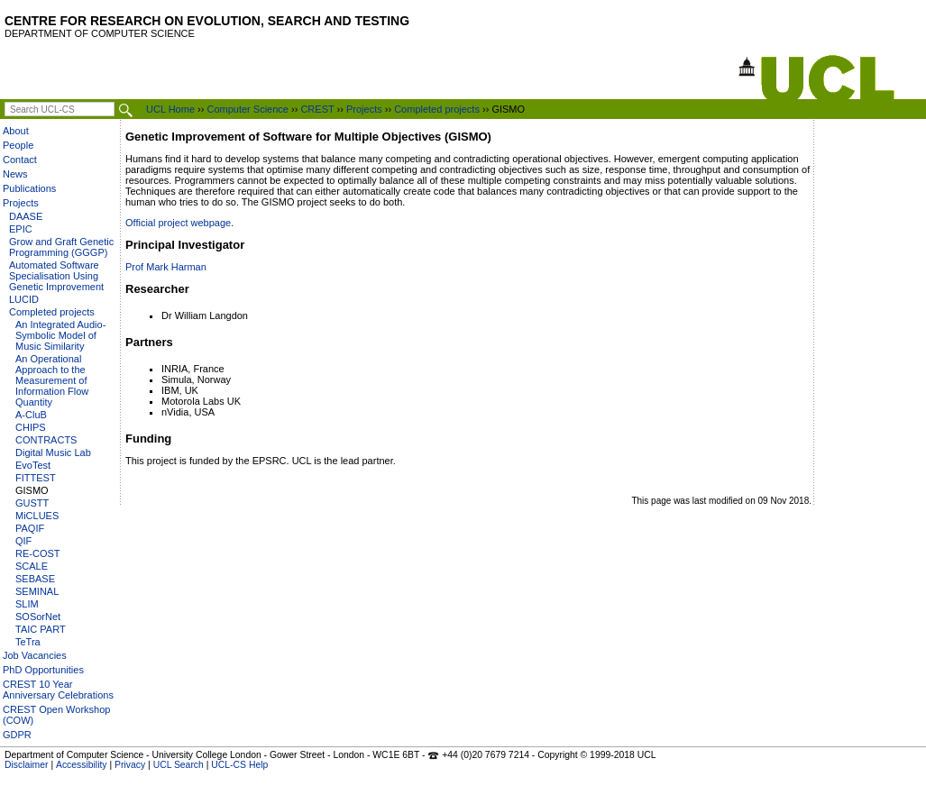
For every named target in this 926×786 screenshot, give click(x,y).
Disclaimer (27, 765)
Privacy (130, 765)
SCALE (31, 566)
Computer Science (247, 109)
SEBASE (35, 578)
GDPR (17, 734)
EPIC (20, 229)
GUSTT (32, 503)
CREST (317, 109)
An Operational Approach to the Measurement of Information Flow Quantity (51, 380)
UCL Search (178, 765)
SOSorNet (37, 616)
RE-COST (37, 553)
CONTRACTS (46, 439)
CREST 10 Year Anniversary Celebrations (58, 689)
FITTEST (35, 477)
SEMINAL (37, 591)
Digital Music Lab (53, 452)
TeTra (28, 641)
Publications (29, 188)
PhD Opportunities (43, 669)
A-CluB (31, 414)
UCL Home (170, 109)
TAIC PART (40, 629)
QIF (23, 540)
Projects (364, 109)
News (15, 174)
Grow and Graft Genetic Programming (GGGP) (61, 247)
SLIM (27, 604)
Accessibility (81, 765)
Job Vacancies (35, 655)
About (16, 130)
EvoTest (32, 465)
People (18, 145)
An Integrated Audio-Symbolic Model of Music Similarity (60, 335)
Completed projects (437, 109)
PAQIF (29, 528)
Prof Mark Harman (165, 266)
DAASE (25, 216)
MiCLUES (37, 515)
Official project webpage (178, 222)
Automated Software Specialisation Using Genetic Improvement (56, 276)
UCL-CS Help (239, 765)
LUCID (24, 299)
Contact (20, 159)
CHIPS (30, 427)
